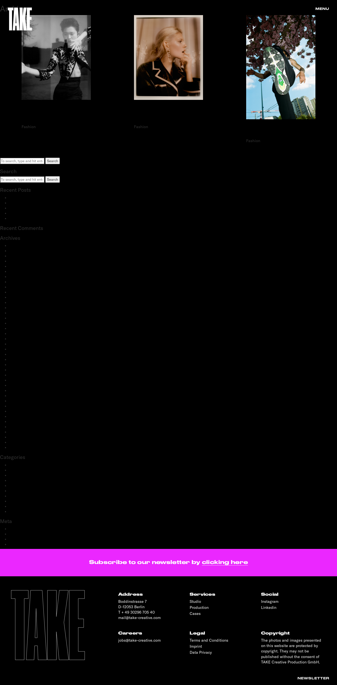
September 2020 (22, 370)
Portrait (15, 491)
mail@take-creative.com (139, 617)
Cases (195, 613)
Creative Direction (23, 470)
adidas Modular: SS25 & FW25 (32, 203)
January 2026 (19, 245)
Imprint (196, 646)
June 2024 (17, 261)
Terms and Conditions (209, 640)
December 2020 (21, 359)
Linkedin (268, 607)
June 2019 (16, 421)
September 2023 (22, 282)
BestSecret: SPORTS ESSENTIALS (36, 197)
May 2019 (16, 426)
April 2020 (17, 390)
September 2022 (22, 323)
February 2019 (20, 437)
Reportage (17, 501)
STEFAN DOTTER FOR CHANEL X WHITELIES (168, 114)
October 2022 (19, 318)
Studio (195, 601)
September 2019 (21, 416)
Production (17, 496)
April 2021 (16, 344)
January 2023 (19, 302)
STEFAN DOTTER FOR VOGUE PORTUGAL (56, 114)
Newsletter (313, 678)
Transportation (20, 511)
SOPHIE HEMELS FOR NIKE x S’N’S (280, 131)
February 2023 (20, 297)
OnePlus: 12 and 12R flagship (31, 218)
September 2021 (21, 333)
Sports (14, 506)
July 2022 (16, 328)
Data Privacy (201, 652)
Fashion (15, 475)
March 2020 (18, 395)
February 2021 (20, 349)
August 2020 (19, 375)
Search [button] (52, 161)
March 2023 (18, 292)
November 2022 (21, 313)
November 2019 (21, 406)
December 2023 (21, 276)
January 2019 (19, 442)
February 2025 (20, 256)
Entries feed (18, 534)
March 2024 (18, 271)
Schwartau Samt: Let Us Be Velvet (35, 208)
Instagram (270, 601)
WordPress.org (20, 544)
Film (12, 480)
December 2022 (21, 307)
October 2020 (19, 364)
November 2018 (21, 447)
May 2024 (16, 266)
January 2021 (19, 354)
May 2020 (16, 385)
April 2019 (16, 432)
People (14, 485)
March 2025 (18, 250)
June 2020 (17, 380)
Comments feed (21, 539)
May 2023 (16, 287)
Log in (13, 528)
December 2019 (21, 401)
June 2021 (16, 338)
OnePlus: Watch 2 (22, 213)
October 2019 (19, 411)
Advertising (18, 465)
